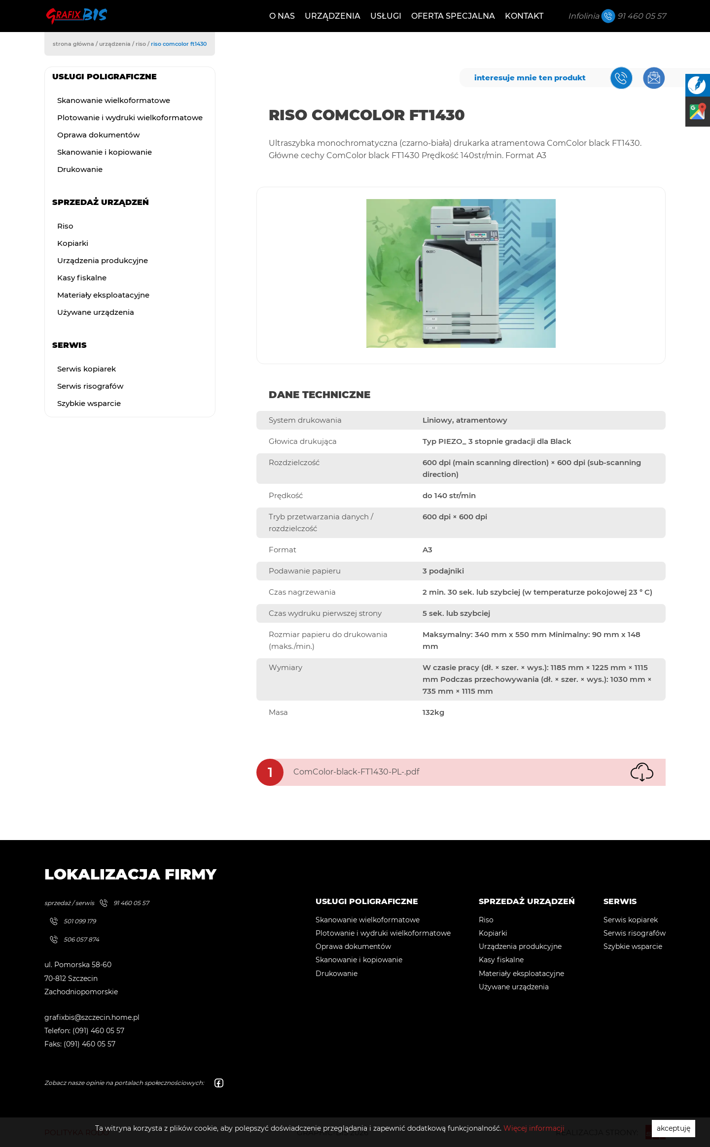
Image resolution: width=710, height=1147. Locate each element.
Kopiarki (72, 243)
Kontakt (524, 16)
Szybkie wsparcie (89, 403)
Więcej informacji (534, 1128)
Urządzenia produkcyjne (102, 260)
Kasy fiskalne (81, 277)
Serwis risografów (90, 386)
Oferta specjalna (453, 16)
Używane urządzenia (95, 312)
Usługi (385, 16)
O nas (282, 16)
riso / (143, 43)
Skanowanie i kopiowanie (104, 152)
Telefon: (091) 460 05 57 (84, 1030)
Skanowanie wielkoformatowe (113, 100)
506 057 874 (72, 939)
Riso (65, 226)
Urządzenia (332, 16)
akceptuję (673, 1128)
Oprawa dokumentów (98, 134)
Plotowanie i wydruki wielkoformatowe (130, 117)
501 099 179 (70, 921)
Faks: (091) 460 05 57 (79, 1044)
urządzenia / (117, 43)
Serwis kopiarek (86, 368)
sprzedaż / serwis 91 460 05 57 (96, 903)
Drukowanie (80, 169)
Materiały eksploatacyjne (103, 295)
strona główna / (76, 43)
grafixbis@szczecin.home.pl (92, 1017)
